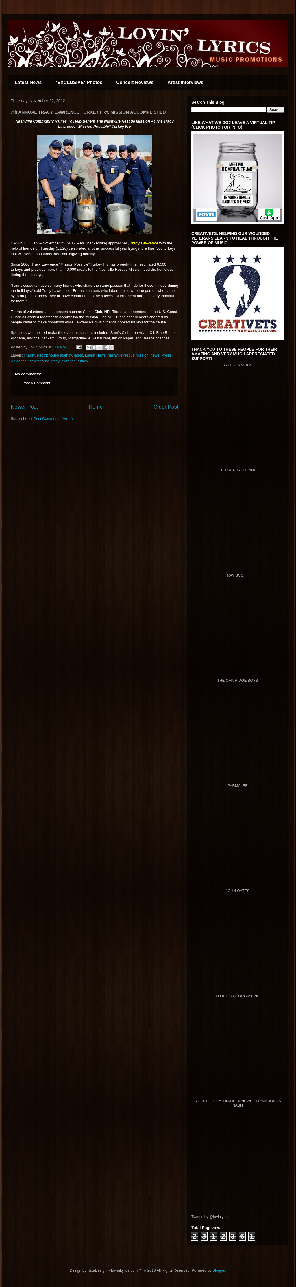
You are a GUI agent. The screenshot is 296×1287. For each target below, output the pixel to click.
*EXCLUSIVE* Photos (79, 82)
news (155, 355)
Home (96, 407)
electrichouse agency (54, 355)
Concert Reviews (134, 82)
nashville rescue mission (128, 355)
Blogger (218, 1270)
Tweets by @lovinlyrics (210, 1217)
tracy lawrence (63, 361)
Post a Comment (36, 383)
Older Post (165, 407)
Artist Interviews (185, 82)
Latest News (28, 82)
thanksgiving (38, 361)
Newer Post (24, 407)
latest (78, 355)
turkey (83, 361)
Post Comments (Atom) (53, 418)
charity (29, 355)
